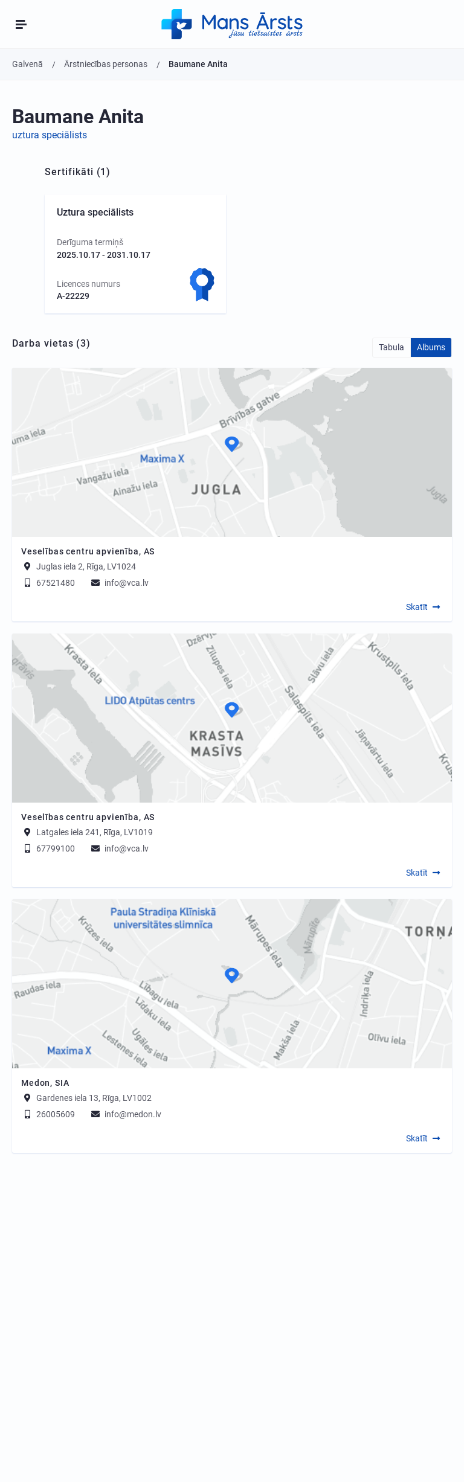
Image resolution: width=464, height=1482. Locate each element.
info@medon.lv (125, 1114)
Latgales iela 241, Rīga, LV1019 (94, 832)
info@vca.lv (119, 583)
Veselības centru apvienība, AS (88, 551)
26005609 (48, 1114)
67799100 (48, 848)
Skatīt (417, 607)
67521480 (48, 583)
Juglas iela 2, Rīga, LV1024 (86, 566)
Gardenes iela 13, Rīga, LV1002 (94, 1098)
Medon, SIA (45, 1083)
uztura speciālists (49, 135)
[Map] (232, 452)
